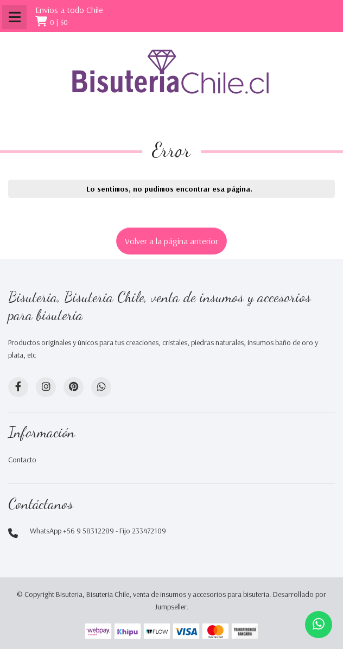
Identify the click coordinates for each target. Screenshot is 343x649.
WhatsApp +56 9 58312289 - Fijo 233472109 (98, 531)
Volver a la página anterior (171, 241)
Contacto (22, 460)
